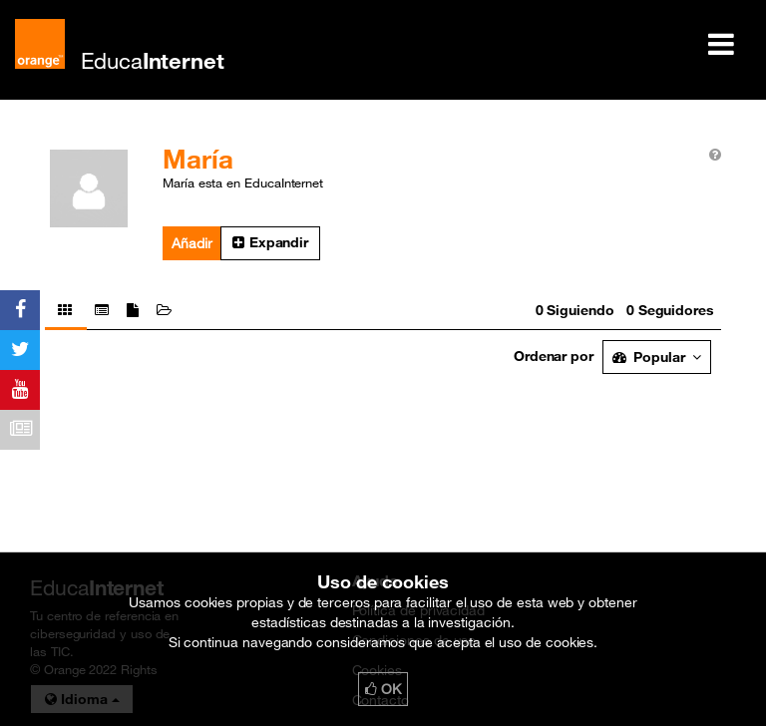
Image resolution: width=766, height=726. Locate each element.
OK (383, 689)
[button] (270, 243)
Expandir (270, 242)
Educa (152, 60)
